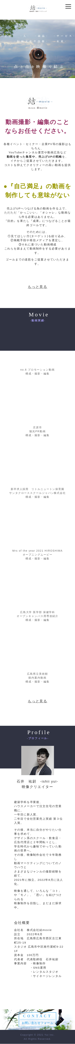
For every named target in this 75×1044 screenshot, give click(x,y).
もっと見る (37, 287)
